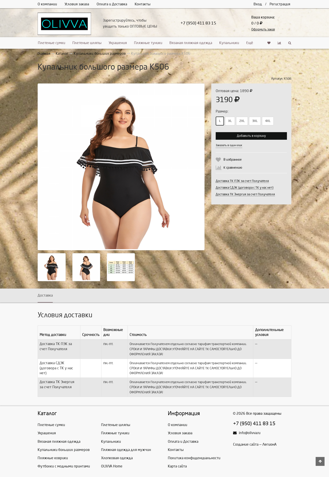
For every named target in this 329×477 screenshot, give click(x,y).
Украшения (118, 43)
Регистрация (280, 4)
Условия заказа (77, 4)
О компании (47, 4)
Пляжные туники (148, 43)
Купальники (229, 43)
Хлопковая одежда (117, 458)
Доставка (45, 295)
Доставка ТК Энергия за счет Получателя (245, 194)
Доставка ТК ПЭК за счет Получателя (242, 181)
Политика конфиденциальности (194, 458)
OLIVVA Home (111, 466)
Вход (258, 4)
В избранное (232, 159)
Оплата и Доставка (112, 4)
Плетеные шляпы (87, 43)
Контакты (142, 4)
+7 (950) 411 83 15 (198, 23)
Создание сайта (245, 444)
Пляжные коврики (53, 458)
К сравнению (232, 167)
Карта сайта (177, 466)
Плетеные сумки (51, 43)
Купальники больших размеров (64, 450)
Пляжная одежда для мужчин (126, 450)
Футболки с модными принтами (64, 466)
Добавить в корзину (251, 135)
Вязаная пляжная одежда (190, 43)
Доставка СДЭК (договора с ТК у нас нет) (244, 187)
